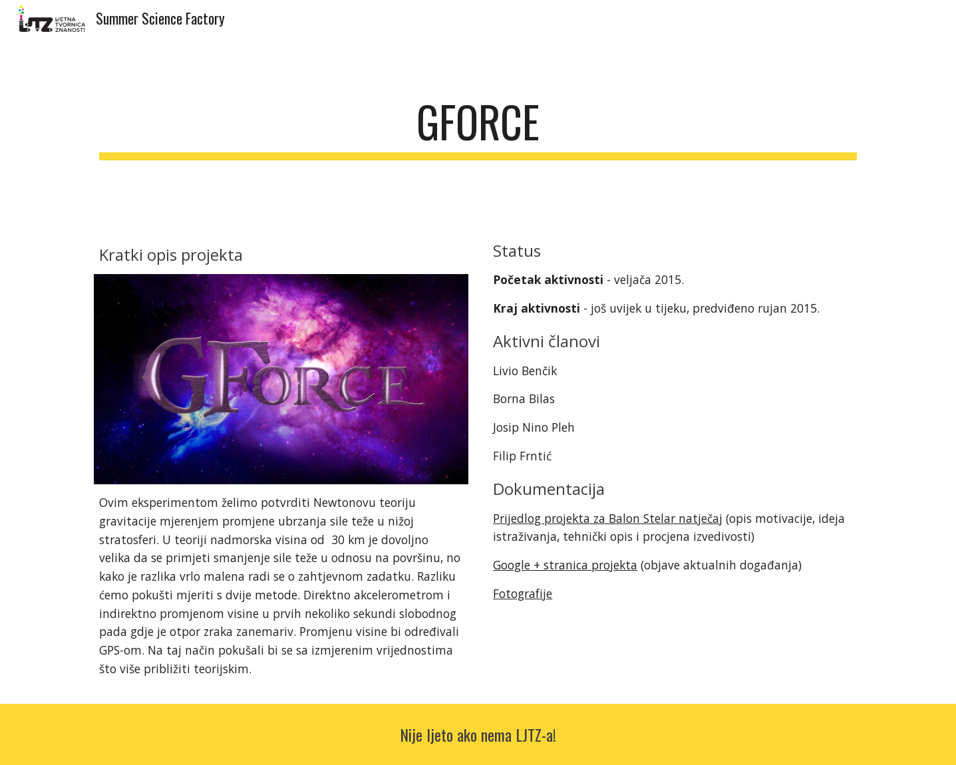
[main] (478, 128)
